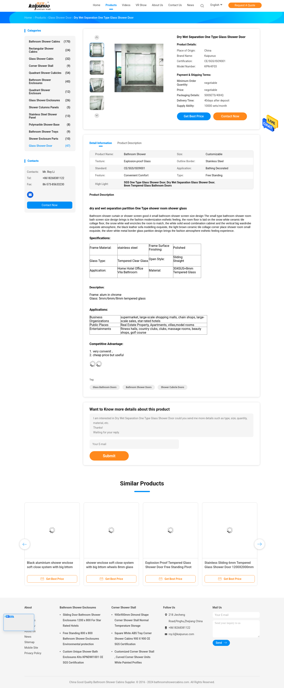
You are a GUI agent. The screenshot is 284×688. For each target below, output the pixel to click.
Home (28, 614)
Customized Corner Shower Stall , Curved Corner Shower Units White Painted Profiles (134, 657)
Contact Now (50, 205)
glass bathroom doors (105, 387)
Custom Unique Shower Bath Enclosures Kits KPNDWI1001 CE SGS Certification (83, 657)
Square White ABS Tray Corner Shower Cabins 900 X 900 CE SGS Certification (133, 639)
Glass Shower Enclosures (49, 100)
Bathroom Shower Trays (49, 132)
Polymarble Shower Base (49, 125)
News (27, 636)
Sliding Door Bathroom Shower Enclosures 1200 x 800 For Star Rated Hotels (82, 620)
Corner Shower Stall (49, 66)
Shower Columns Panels (49, 107)
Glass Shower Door (49, 146)
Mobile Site (31, 647)
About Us (30, 631)
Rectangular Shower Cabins (49, 50)
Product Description (129, 143)
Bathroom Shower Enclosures (49, 81)
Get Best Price (194, 116)
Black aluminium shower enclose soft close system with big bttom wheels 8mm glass (50, 567)
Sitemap (29, 642)
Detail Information (101, 143)
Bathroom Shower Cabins (49, 41)
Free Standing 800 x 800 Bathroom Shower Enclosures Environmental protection (81, 639)
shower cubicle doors (172, 387)
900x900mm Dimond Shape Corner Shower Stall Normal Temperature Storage (132, 620)
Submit (109, 456)
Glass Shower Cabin (49, 59)
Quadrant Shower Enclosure (49, 92)
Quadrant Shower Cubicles (49, 73)
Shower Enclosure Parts (49, 139)
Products (29, 620)
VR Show (29, 625)
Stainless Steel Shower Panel (49, 116)
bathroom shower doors (139, 387)
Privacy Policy (32, 653)
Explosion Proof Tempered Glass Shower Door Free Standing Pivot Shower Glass (168, 567)
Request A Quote (245, 5)
